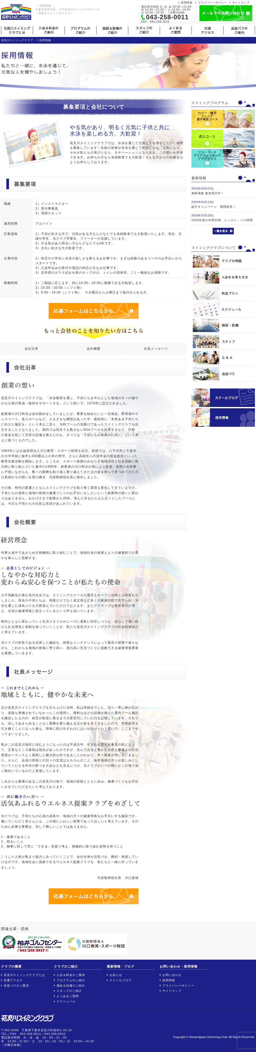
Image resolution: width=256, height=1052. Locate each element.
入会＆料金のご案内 (71, 975)
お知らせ (115, 975)
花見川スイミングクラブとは (24, 975)
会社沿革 (31, 348)
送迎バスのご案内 (16, 985)
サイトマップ (241, 2)
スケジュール (66, 1001)
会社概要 (93, 348)
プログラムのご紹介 (71, 980)
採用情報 (187, 2)
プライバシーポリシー (212, 2)
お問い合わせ (171, 975)
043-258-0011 (167, 17)
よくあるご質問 (68, 996)
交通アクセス (13, 980)
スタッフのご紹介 (69, 990)
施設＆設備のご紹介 (71, 985)
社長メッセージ (156, 348)
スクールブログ (120, 980)
